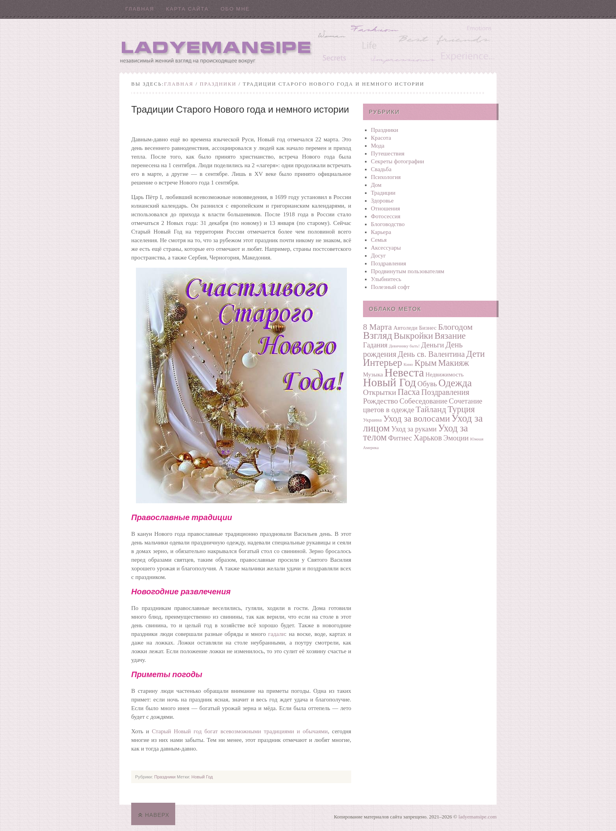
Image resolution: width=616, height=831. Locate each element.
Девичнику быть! (404, 346)
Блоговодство (388, 224)
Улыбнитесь (386, 279)
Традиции (383, 193)
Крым (425, 363)
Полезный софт (390, 287)
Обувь (427, 384)
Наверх (157, 815)
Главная (139, 9)
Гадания (375, 345)
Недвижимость (444, 374)
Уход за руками (413, 429)
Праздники (218, 84)
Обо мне (235, 9)
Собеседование (423, 401)
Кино (408, 364)
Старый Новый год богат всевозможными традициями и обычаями (240, 731)
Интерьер (382, 362)
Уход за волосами (416, 419)
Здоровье (382, 200)
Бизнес (427, 327)
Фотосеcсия (385, 216)
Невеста (404, 372)
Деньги (432, 345)
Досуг (378, 255)
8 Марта (377, 327)
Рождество (380, 400)
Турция (461, 409)
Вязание (450, 336)
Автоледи (405, 327)
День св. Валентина (431, 354)
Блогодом (455, 327)
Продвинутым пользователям (407, 271)
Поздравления (388, 263)
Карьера (381, 232)
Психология (386, 177)
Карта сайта (187, 9)
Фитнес (400, 438)
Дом (376, 185)
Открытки (379, 392)
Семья (379, 240)
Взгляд (377, 335)
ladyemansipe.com (477, 817)
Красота (381, 138)
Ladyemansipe (308, 45)
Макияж (453, 363)
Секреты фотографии (397, 161)
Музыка (373, 374)
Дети (475, 354)
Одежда (455, 383)
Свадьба (381, 169)
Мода (377, 145)
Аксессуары (386, 248)
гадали (276, 634)
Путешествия (387, 153)
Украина (372, 420)
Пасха (409, 392)
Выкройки (413, 336)
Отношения (385, 208)
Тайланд (431, 409)
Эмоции (456, 438)
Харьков (428, 437)
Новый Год (202, 776)
